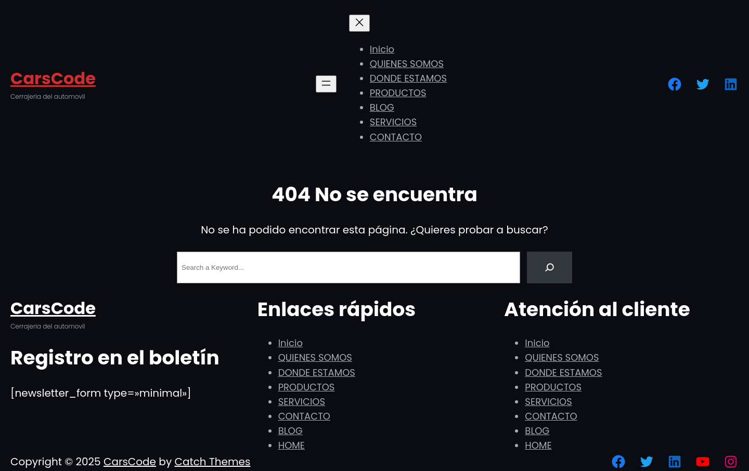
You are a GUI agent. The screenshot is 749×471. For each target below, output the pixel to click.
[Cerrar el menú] (359, 23)
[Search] (549, 267)
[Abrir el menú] (326, 84)
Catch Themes (212, 461)
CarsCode (53, 78)
